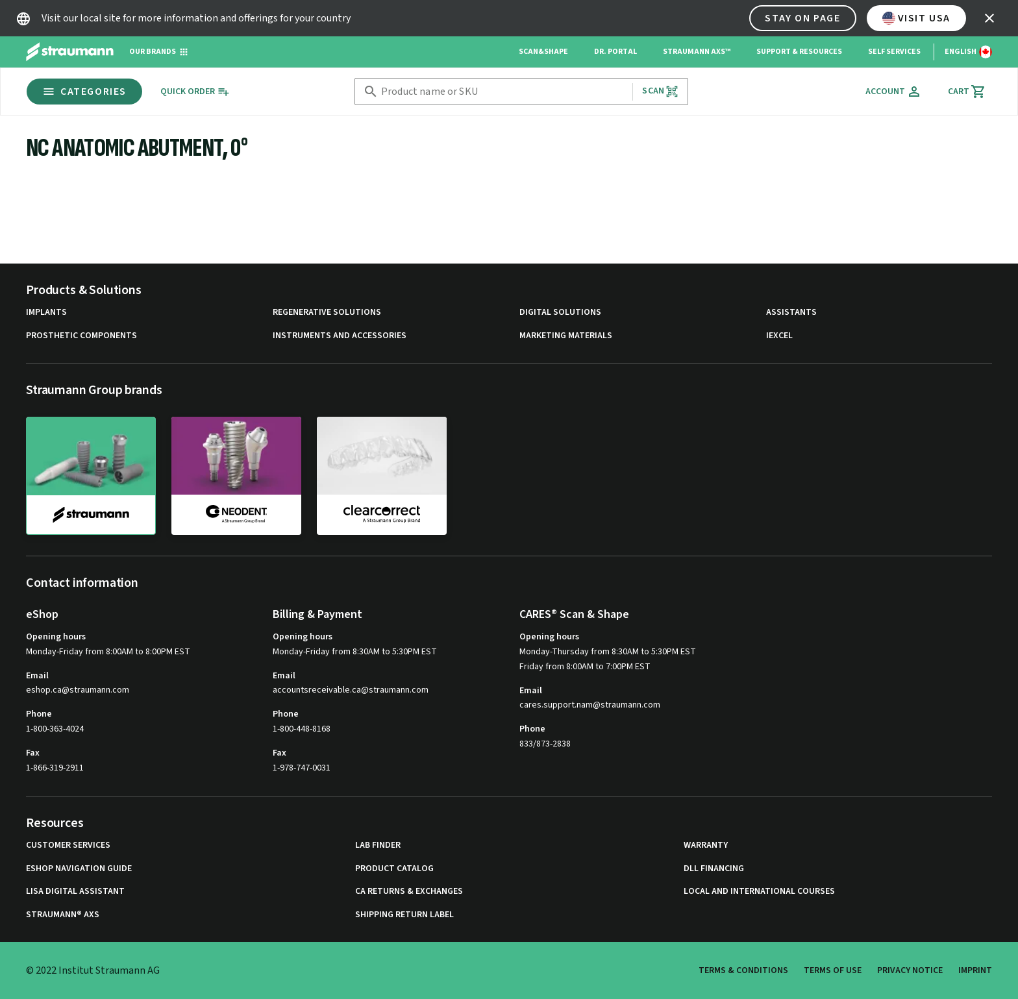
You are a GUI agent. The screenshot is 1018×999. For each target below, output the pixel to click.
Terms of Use (833, 970)
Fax (33, 752)
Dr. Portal (615, 51)
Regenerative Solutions (327, 312)
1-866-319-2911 (55, 767)
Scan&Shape (543, 51)
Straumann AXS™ (696, 51)
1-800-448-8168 (301, 728)
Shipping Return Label (404, 915)
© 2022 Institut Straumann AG (93, 970)
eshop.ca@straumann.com (77, 690)
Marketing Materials (565, 336)
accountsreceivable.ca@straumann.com (350, 690)
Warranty (706, 845)
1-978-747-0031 (301, 767)
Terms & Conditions (743, 970)
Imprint (975, 970)
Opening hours (56, 636)
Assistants (791, 312)
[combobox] (504, 92)
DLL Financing (714, 869)
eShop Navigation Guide (79, 869)
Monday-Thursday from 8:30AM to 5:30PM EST (607, 651)
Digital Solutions (560, 312)
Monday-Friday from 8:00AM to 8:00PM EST (108, 651)
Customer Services (68, 845)
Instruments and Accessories (339, 336)
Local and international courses (759, 891)
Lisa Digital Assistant (75, 891)
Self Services (894, 51)
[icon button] (989, 18)
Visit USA (916, 18)
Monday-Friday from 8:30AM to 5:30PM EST (355, 651)
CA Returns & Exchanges (409, 891)
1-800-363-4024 (55, 728)
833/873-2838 (545, 743)
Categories (84, 91)
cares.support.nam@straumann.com (589, 705)
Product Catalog (394, 869)
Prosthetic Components (81, 336)
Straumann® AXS (62, 915)
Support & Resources (799, 51)
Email (37, 675)
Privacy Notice (910, 970)
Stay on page (802, 18)
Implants (46, 312)
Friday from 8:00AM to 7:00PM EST (585, 666)
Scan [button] (660, 91)
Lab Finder (378, 845)
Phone (39, 714)
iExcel (779, 336)
